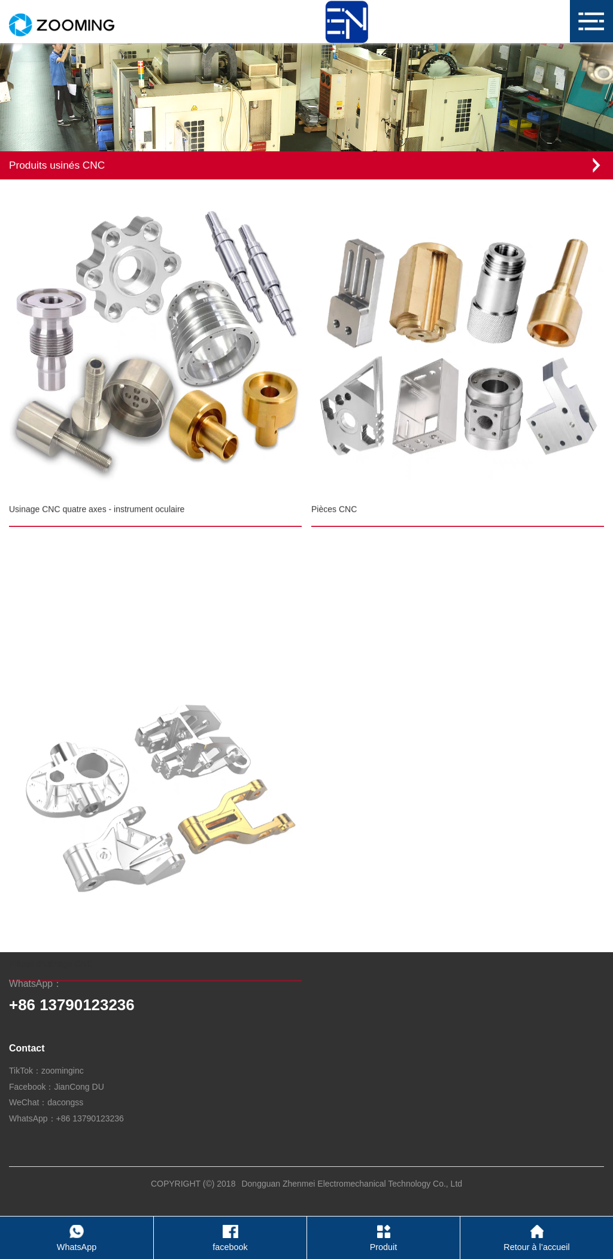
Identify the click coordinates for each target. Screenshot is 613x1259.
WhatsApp (76, 1247)
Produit (383, 1247)
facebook (230, 1247)
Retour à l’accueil (536, 1247)
